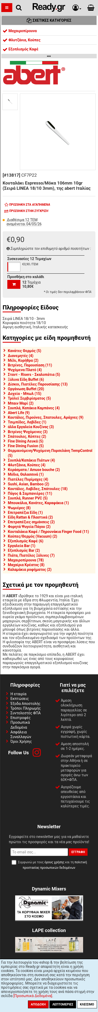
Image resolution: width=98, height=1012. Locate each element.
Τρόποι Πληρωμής (25, 708)
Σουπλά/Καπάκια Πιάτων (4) (31, 460)
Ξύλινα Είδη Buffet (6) (26, 379)
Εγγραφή (78, 852)
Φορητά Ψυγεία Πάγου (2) (29, 527)
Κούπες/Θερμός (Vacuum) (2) (32, 536)
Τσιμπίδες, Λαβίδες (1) (27, 422)
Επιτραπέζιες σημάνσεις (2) (31, 522)
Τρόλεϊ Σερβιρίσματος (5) (29, 398)
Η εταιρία (18, 694)
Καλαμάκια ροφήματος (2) (29, 569)
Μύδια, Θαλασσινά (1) (26, 474)
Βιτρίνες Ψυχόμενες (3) (28, 432)
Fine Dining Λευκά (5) (25, 441)
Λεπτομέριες (62, 1004)
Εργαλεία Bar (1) (21, 546)
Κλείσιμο (87, 1004)
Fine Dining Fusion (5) (26, 446)
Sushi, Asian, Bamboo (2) (28, 484)
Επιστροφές (20, 718)
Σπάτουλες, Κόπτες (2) (27, 436)
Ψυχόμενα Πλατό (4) (25, 370)
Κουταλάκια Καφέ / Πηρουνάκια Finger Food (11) (48, 532)
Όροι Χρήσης (21, 741)
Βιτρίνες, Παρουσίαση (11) (30, 365)
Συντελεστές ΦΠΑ (25, 713)
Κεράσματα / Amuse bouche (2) (34, 470)
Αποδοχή (38, 1004)
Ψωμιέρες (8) (19, 508)
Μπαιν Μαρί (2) (20, 403)
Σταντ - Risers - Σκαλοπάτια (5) (34, 374)
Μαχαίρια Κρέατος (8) (26, 565)
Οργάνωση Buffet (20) (26, 389)
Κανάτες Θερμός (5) (24, 351)
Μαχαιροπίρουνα (20, 31)
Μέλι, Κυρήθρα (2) (23, 360)
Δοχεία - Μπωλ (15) (24, 394)
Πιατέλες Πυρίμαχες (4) (28, 479)
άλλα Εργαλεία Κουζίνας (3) (31, 427)
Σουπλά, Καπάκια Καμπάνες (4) (34, 408)
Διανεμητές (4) (20, 356)
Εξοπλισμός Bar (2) (24, 550)
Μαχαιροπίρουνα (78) (26, 560)
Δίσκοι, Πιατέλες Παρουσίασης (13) (38, 384)
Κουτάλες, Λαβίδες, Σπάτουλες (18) (37, 489)
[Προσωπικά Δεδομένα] (32, 996)
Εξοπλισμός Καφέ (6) (25, 541)
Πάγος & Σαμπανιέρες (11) (30, 493)
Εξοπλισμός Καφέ (20, 49)
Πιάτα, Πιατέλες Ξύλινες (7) (31, 555)
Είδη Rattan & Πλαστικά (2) (30, 517)
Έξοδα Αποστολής (25, 704)
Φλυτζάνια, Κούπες (22, 40)
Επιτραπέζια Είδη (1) (25, 512)
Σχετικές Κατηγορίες (49, 20)
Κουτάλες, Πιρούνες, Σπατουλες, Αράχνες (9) (45, 417)
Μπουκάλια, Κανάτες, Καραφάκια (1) (38, 503)
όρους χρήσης (54, 862)
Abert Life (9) (19, 413)
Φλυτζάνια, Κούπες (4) (26, 465)
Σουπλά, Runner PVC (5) (28, 498)
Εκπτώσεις (19, 699)
